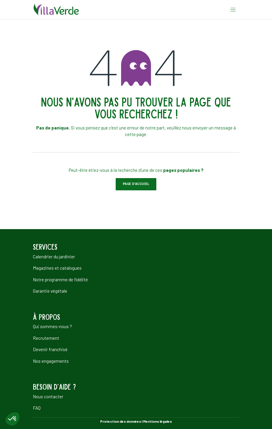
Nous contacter (48, 396)
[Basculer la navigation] (233, 9)
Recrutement (46, 338)
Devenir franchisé (50, 349)
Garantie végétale (50, 291)
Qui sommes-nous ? (52, 326)
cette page (135, 134)
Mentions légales (157, 421)
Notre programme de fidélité (60, 279)
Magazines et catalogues (57, 268)
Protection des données (120, 421)
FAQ (37, 408)
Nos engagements (51, 361)
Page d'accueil (136, 184)
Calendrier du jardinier (54, 256)
